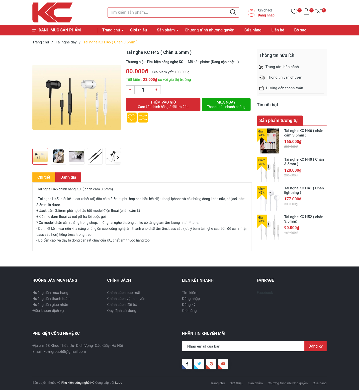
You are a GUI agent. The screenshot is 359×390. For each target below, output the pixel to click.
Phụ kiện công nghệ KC (77, 383)
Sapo (118, 383)
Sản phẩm (166, 30)
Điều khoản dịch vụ (48, 310)
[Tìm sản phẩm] (173, 12)
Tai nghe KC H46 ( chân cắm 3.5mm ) (303, 133)
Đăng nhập (266, 15)
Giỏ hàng (189, 310)
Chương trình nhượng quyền (209, 30)
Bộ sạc (300, 30)
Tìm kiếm (189, 292)
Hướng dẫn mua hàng (50, 292)
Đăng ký (188, 304)
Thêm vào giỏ (163, 104)
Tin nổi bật (267, 104)
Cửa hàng (252, 30)
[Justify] (233, 12)
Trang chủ (111, 30)
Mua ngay (226, 104)
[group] (76, 97)
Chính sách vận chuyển (126, 298)
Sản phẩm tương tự (278, 120)
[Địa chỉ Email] (254, 346)
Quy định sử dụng (121, 310)
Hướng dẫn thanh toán (51, 298)
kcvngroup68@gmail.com (65, 351)
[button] (118, 157)
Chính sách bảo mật (123, 292)
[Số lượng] (143, 89)
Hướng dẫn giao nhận (50, 304)
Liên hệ (277, 30)
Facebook (265, 292)
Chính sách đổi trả (122, 304)
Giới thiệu (138, 30)
